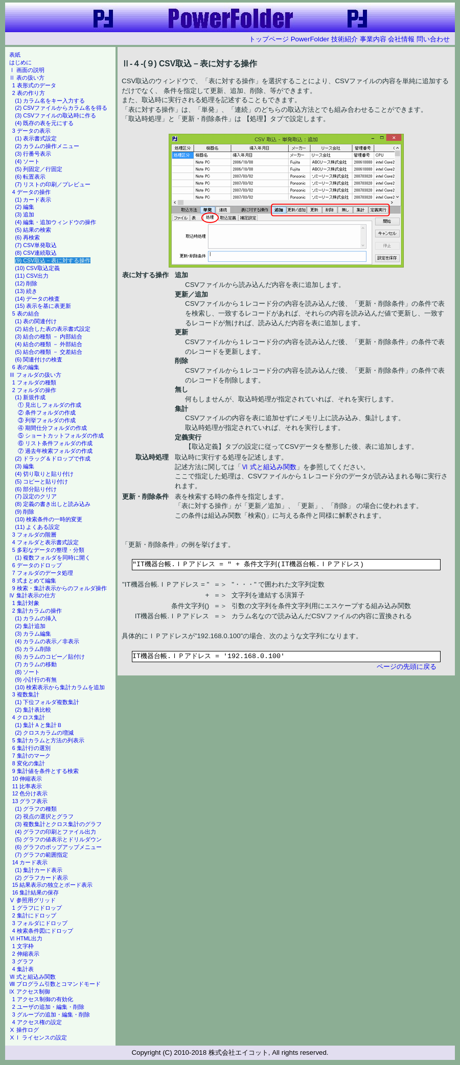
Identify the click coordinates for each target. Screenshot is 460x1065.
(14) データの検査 (37, 299)
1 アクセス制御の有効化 (42, 999)
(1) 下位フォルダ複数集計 (47, 702)
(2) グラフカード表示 (41, 878)
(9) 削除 (24, 512)
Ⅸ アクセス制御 (29, 991)
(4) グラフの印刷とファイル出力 (55, 832)
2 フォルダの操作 (34, 390)
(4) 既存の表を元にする (44, 123)
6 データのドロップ (37, 565)
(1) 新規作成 (30, 397)
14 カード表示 (30, 862)
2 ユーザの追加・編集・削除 (48, 1007)
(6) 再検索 (27, 237)
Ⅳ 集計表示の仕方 (32, 595)
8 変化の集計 (28, 763)
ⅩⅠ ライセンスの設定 (38, 1037)
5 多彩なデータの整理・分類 (48, 550)
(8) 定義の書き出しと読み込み (52, 504)
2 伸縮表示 (25, 954)
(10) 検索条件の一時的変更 (48, 519)
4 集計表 (23, 969)
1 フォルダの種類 (34, 382)
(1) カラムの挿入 (36, 618)
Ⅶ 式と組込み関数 (32, 977)
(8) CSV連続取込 (36, 253)
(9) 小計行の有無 (36, 679)
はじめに (20, 62)
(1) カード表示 (33, 200)
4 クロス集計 (28, 717)
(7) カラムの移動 (36, 664)
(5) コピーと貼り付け (41, 481)
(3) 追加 (24, 214)
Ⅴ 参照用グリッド (32, 900)
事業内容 (373, 39)
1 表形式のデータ (34, 85)
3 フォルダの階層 (34, 534)
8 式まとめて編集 (34, 580)
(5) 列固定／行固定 (38, 169)
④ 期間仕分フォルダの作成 (52, 428)
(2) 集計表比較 (33, 710)
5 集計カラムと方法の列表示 (48, 740)
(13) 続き (26, 291)
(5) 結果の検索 (33, 230)
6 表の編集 (25, 367)
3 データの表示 (31, 131)
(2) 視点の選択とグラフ (44, 816)
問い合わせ (433, 39)
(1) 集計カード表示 (38, 870)
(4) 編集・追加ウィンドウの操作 (55, 222)
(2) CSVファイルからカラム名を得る (61, 108)
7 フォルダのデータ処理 (42, 573)
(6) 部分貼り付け (36, 489)
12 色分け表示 (30, 793)
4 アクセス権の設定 (37, 1022)
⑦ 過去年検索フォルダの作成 (55, 451)
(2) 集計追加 (30, 626)
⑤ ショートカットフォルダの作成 (61, 435)
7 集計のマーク (31, 756)
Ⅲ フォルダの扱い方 (35, 375)
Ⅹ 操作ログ (24, 1030)
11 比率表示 (27, 786)
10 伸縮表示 (27, 779)
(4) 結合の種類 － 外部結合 (48, 344)
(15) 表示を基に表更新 (43, 306)
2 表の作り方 (28, 93)
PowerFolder (310, 39)
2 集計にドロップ (34, 915)
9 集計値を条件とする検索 (45, 771)
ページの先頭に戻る (406, 666)
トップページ (269, 39)
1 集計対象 (25, 603)
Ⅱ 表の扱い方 (26, 78)
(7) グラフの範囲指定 (41, 855)
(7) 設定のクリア (36, 496)
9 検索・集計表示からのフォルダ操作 (59, 588)
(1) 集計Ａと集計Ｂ (38, 725)
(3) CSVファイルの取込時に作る (55, 115)
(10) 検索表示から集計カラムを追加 (60, 687)
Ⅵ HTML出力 (25, 938)
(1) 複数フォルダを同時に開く (52, 557)
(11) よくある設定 (37, 527)
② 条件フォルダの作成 (47, 412)
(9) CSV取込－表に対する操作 (52, 260)
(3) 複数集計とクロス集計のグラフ (58, 824)
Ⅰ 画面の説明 (26, 70)
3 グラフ (23, 961)
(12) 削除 (26, 283)
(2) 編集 (24, 207)
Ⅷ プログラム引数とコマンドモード (55, 984)
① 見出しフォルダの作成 (49, 405)
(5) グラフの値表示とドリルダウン (58, 839)
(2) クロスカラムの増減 (44, 733)
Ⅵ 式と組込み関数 (268, 467)
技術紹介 (344, 39)
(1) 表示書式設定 (36, 138)
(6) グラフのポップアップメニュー (58, 847)
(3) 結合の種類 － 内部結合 (48, 336)
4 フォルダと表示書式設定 (45, 542)
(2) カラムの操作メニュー (47, 146)
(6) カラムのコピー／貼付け (50, 656)
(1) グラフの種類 (36, 809)
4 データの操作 (31, 192)
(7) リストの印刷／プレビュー (52, 184)
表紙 (14, 55)
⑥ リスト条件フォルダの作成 (55, 443)
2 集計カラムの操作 (37, 611)
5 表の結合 (25, 313)
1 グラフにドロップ (37, 908)
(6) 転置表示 (30, 177)
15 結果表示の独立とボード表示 (52, 885)
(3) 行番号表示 (33, 154)
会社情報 (401, 39)
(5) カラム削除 (33, 649)
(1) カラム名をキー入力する (50, 101)
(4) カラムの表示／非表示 (47, 641)
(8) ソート (27, 672)
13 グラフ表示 (30, 801)
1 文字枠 (23, 946)
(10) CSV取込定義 (37, 268)
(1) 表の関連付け (36, 321)
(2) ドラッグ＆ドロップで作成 (52, 458)
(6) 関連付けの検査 (38, 359)
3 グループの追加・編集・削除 (51, 1014)
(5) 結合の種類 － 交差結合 (48, 352)
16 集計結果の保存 (35, 892)
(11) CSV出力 (32, 276)
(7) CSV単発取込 (36, 245)
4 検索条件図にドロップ (42, 931)
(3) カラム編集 (33, 634)
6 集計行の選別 (31, 748)
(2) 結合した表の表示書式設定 (52, 329)
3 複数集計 (25, 694)
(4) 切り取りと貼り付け (44, 474)
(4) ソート (27, 161)
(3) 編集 (24, 466)
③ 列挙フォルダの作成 (47, 420)
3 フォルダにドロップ (39, 923)
